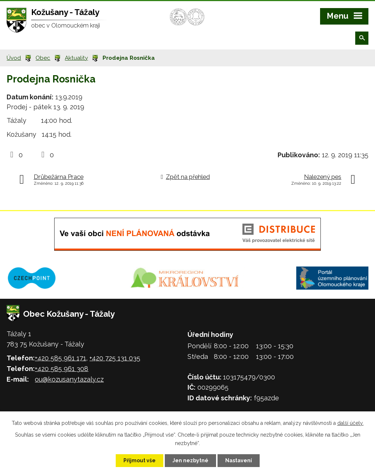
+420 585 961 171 (60, 358)
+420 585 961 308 (61, 368)
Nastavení (238, 460)
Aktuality (76, 58)
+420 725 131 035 (114, 358)
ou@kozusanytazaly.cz (69, 379)
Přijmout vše (139, 460)
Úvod (14, 58)
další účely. (350, 423)
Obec (43, 58)
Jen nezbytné (190, 460)
